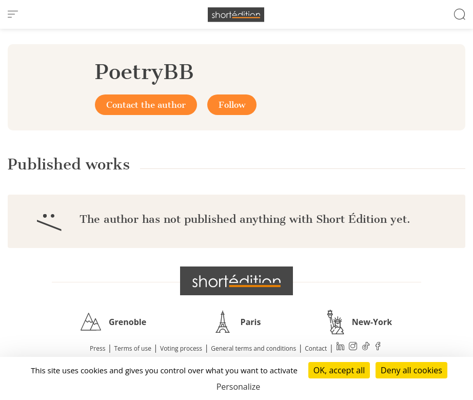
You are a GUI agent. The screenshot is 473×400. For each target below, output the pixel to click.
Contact (316, 348)
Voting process (181, 348)
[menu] (13, 14)
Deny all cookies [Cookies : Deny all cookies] (411, 370)
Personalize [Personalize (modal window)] (238, 386)
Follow (232, 105)
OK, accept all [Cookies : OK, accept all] (339, 370)
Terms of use (132, 348)
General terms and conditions (253, 348)
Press (97, 348)
